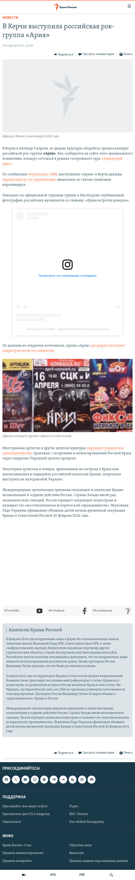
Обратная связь (80, 845)
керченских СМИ (42, 174)
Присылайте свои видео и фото (24, 806)
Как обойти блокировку (86, 822)
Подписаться (11, 822)
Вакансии (76, 853)
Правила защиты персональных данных (98, 860)
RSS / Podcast (78, 814)
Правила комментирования (22, 853)
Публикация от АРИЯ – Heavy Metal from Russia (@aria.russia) (67, 329)
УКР (82, 875)
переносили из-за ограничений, (29, 180)
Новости (10, 18)
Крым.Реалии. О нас (17, 845)
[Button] (63, 54)
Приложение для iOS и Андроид (26, 814)
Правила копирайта (17, 860)
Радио (73, 806)
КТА (53, 875)
